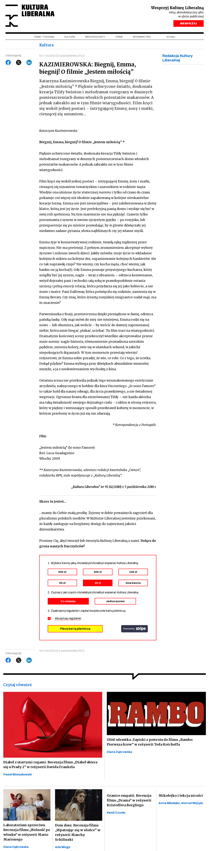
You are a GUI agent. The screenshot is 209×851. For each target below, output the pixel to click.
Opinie (119, 37)
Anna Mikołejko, (170, 803)
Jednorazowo (115, 601)
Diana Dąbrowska (119, 751)
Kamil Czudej (116, 812)
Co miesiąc (68, 601)
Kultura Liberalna (30, 16)
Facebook (8, 62)
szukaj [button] (170, 37)
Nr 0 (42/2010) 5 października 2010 (61, 55)
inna (133, 582)
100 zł (133, 571)
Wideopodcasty (95, 37)
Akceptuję (68, 618)
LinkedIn (29, 62)
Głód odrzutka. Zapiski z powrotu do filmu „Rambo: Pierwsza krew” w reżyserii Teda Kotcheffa (150, 741)
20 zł (98, 582)
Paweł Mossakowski (17, 774)
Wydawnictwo (142, 37)
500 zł (62, 571)
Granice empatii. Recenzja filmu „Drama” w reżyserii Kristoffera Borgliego (129, 800)
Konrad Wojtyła (192, 803)
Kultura (69, 37)
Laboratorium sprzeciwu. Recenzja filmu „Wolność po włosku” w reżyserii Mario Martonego (26, 832)
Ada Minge (62, 847)
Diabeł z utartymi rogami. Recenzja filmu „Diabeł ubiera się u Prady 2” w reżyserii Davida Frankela (50, 764)
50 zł (62, 582)
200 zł (98, 571)
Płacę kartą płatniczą (75, 628)
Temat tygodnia (44, 37)
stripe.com (134, 628)
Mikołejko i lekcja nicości (181, 795)
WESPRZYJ (188, 23)
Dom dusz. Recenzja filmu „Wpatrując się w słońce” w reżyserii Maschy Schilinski (77, 832)
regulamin (75, 618)
